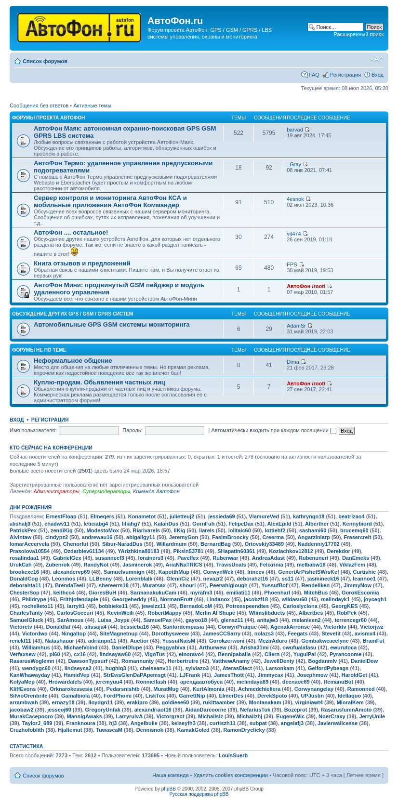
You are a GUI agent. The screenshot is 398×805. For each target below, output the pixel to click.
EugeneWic (290, 716)
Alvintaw (20, 537)
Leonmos (63, 578)
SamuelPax (158, 620)
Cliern (272, 654)
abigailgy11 (140, 537)
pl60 (55, 654)
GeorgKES (345, 606)
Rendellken (315, 585)
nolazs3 (264, 633)
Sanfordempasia (183, 627)
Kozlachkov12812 (291, 551)
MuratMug (166, 689)
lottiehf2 (275, 530)
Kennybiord (357, 524)
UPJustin (312, 696)
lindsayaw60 (115, 654)
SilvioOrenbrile (28, 696)
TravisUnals (231, 564)
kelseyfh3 (184, 723)
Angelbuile (144, 723)
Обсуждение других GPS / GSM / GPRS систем (72, 314)
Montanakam (265, 702)
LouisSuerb (233, 755)
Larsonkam (280, 668)
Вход (377, 75)
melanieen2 (306, 620)
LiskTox (155, 696)
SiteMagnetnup (119, 633)
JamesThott (229, 675)
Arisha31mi (254, 647)
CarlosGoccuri (75, 613)
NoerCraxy (331, 716)
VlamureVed (264, 516)
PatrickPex (23, 530)
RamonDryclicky (244, 730)
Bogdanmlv (322, 661)
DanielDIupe (126, 647)
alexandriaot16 (153, 710)
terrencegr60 (350, 620)
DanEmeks (355, 558)
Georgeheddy (129, 599)
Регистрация (345, 75)
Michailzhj (250, 716)
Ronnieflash (151, 682)
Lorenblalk (139, 578)
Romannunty (137, 661)
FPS (292, 264)
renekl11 (20, 641)
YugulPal (304, 654)
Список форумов (45, 61)
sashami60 (312, 530)
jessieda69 (221, 516)
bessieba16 (134, 627)
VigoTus (155, 654)
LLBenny (100, 578)
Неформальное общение (73, 360)
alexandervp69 (71, 572)
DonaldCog (24, 578)
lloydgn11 (100, 702)
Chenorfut (76, 544)
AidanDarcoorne (205, 710)
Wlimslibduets (267, 613)
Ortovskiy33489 (264, 544)
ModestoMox (103, 530)
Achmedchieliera (259, 689)
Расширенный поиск (358, 34)
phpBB (168, 789)
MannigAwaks (84, 716)
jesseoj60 (59, 710)
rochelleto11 (37, 606)
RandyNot (95, 564)
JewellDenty (279, 661)
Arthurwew (212, 647)
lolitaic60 (239, 530)
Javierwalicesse (338, 723)
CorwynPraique (237, 627)
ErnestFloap (61, 516)
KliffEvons (23, 689)
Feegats (298, 633)
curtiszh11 (223, 723)
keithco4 (64, 592)
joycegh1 (375, 599)
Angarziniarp (314, 537)
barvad (295, 129)
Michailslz (210, 716)
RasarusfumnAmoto (346, 710)
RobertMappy (164, 613)
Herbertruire (183, 661)
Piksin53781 (188, 551)
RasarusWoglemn (32, 661)
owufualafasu (299, 647)
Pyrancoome (345, 654)
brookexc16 (24, 572)
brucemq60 (354, 530)
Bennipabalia (234, 654)
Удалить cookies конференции (231, 775)
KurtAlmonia (209, 689)
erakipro (137, 702)
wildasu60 (294, 599)
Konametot (142, 516)
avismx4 (365, 633)
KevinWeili (120, 613)
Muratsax (154, 585)
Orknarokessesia (71, 689)
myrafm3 (201, 592)
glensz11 (232, 620)
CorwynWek (218, 572)
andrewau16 (97, 537)
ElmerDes (231, 696)
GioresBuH (102, 592)
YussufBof (274, 585)
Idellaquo (349, 696)
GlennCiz (177, 578)
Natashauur (59, 641)
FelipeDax (240, 524)
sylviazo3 (197, 668)
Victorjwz (371, 627)
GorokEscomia (360, 592)
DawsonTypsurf (87, 661)
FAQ (314, 75)
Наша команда (170, 775)
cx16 (79, 654)
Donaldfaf (58, 627)
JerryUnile (372, 716)
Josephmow (312, 675)
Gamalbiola (75, 696)
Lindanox (218, 599)
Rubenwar (225, 558)
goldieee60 (175, 702)
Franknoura (80, 723)
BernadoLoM (196, 606)
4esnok (295, 199)
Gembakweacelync (324, 641)
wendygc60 (36, 668)
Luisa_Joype (113, 620)
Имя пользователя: (33, 430)
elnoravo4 (191, 654)
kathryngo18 (308, 516)
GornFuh (203, 524)
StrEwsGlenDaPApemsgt (134, 675)
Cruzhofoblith (27, 730)
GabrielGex (67, 558)
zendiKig (62, 530)
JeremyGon (184, 537)
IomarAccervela (29, 544)
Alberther (317, 524)
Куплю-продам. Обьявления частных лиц (99, 382)
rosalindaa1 (24, 558)
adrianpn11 (102, 641)
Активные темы (92, 105)
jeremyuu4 (109, 682)
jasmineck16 (323, 578)
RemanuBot (338, 682)
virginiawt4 (308, 702)
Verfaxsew (23, 654)
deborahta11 (25, 585)
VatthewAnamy (231, 661)
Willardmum (171, 544)
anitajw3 (267, 620)
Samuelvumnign (124, 572)
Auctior (139, 641)
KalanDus (166, 524)
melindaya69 (252, 682)
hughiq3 (116, 668)
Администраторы (56, 491)
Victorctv (21, 627)
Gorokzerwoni (226, 641)
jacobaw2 (22, 710)
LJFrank (190, 675)
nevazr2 (213, 578)
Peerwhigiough (229, 585)
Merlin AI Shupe (215, 613)
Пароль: (132, 430)
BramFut (373, 641)
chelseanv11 (155, 668)
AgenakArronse (290, 627)
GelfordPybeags (328, 668)
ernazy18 (63, 702)
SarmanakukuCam (153, 592)
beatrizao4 (351, 516)
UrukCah (21, 564)
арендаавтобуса (201, 682)
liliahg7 (131, 524)
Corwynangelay (313, 689)
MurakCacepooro (31, 716)
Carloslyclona (300, 606)
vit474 (294, 234)
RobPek (347, 613)
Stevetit (331, 633)
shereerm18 (114, 585)
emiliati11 (238, 592)
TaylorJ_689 (37, 723)
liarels (206, 530)
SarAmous (70, 620)
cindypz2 (56, 537)
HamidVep (76, 675)
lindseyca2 (78, 668)
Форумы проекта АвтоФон (48, 117)
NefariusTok (255, 710)
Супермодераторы (106, 491)
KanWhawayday (30, 675)
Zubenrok (58, 564)
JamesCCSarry (221, 633)
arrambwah (24, 702)
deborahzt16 (252, 578)
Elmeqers (102, 516)
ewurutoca (343, 647)
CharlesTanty (26, 613)
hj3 (113, 723)
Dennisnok (149, 730)
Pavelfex (188, 558)
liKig (180, 530)
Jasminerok (137, 564)
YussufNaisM (178, 641)
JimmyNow (357, 585)
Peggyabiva (171, 647)
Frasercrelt (357, 537)
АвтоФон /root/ (306, 286)
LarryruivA (129, 716)
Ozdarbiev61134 (84, 551)
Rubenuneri (313, 558)
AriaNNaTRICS (184, 564)
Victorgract (170, 716)
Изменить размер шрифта (377, 59)
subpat (258, 723)
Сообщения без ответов (39, 105)
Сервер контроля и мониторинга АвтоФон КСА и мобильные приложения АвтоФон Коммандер (110, 201)
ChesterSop (25, 592)
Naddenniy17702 (319, 544)
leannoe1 (364, 578)
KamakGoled (193, 730)
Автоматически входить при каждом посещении (273, 430)
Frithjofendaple (79, 599)
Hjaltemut (70, 730)
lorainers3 (151, 558)
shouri (188, 585)
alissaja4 (95, 627)
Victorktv (335, 627)
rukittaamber (219, 702)
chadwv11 (57, 524)
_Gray (294, 164)
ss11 (287, 578)
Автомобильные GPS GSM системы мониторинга (112, 324)
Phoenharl (277, 592)
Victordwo (35, 633)
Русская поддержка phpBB (198, 794)
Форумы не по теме (39, 350)
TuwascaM (109, 730)
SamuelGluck (26, 620)
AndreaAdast (268, 558)
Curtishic (364, 572)
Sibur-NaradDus (122, 544)
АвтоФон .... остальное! (71, 232)
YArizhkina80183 (138, 551)
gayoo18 (196, 620)
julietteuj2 (182, 516)
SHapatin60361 (236, 551)
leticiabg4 (95, 524)
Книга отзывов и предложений (82, 263)
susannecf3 (109, 558)
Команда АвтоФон (156, 491)
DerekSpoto (272, 696)
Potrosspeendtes (247, 606)
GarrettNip (192, 696)
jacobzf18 (256, 599)
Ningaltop (73, 633)
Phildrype (34, 599)
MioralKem (350, 702)
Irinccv (255, 572)
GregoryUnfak (102, 710)
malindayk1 (335, 599)
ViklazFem (352, 564)
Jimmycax (270, 675)
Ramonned (361, 689)
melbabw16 (311, 564)
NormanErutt (176, 599)
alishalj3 (20, 524)
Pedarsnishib (123, 689)
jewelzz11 (154, 606)
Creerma (273, 537)
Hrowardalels (65, 682)
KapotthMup (174, 572)
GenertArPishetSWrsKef (308, 572)
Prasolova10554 (30, 551)
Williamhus (36, 647)
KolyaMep (22, 682)
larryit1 (76, 606)
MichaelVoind (80, 647)
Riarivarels (146, 530)
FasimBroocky (230, 537)
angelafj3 (292, 723)
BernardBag (215, 544)
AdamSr (296, 326)
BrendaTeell (70, 585)
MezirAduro (273, 641)
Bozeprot (295, 710)
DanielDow (364, 661)
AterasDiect (237, 668)
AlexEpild (279, 524)
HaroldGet (354, 675)
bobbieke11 (113, 606)
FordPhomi (118, 696)
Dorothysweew (170, 633)
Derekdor (338, 551)
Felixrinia (271, 564)
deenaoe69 (296, 682)
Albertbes (311, 613)
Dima (293, 362)
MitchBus (316, 592)
